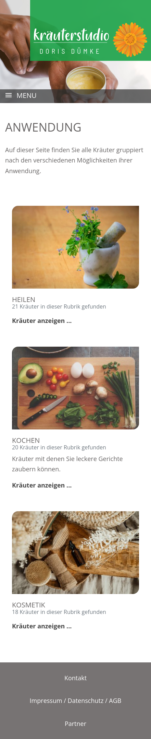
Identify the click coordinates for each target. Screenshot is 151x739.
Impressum (46, 700)
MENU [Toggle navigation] (20, 96)
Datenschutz (86, 700)
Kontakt (75, 678)
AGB (115, 700)
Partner (75, 723)
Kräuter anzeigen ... (42, 320)
